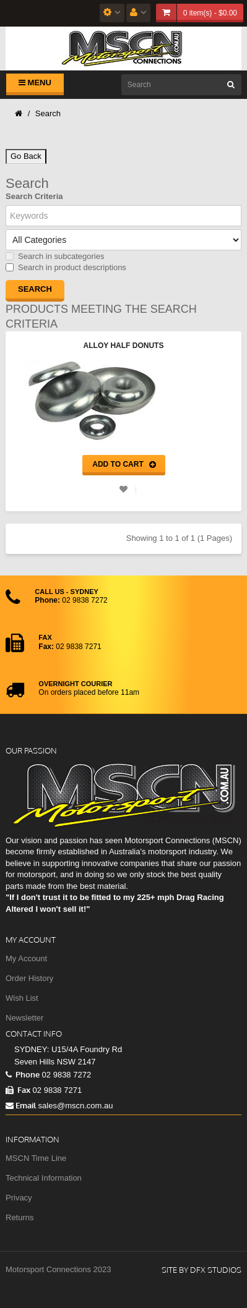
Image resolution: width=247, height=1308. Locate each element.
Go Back (26, 156)
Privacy (19, 1197)
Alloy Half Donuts (124, 345)
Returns (20, 1217)
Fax (18, 1090)
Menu (35, 82)
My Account (26, 958)
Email (21, 1105)
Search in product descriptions (66, 267)
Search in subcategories (55, 256)
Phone (23, 1074)
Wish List (22, 998)
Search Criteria (34, 196)
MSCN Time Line (36, 1158)
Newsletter (24, 1017)
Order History (29, 978)
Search (48, 113)
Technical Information (44, 1178)
